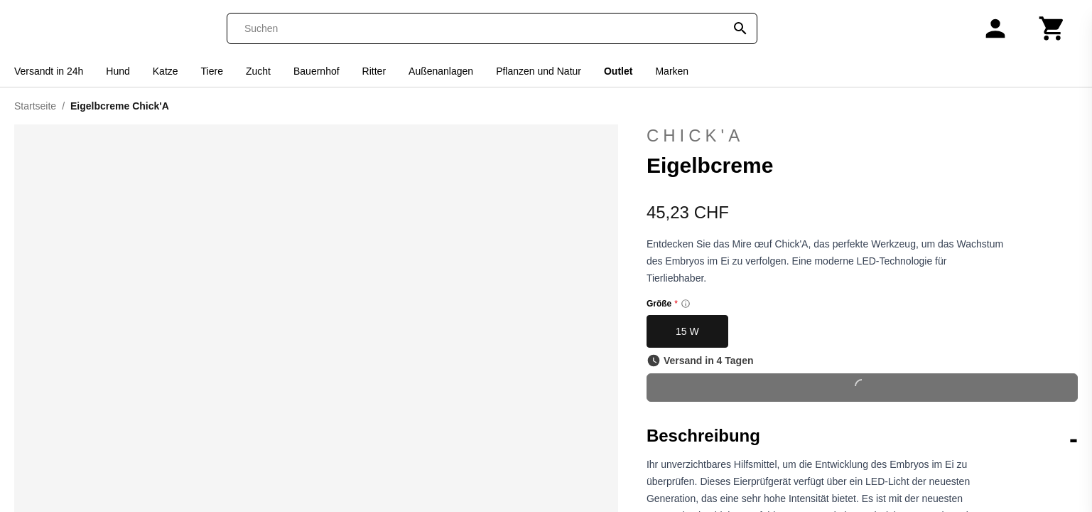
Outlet (618, 71)
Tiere (212, 71)
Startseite (35, 106)
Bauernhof (316, 71)
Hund (117, 71)
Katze (165, 71)
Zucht (258, 71)
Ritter (374, 71)
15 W (687, 331)
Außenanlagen (441, 71)
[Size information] (686, 304)
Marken (671, 71)
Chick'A (695, 135)
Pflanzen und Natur (538, 71)
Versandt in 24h (48, 71)
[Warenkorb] (1052, 28)
